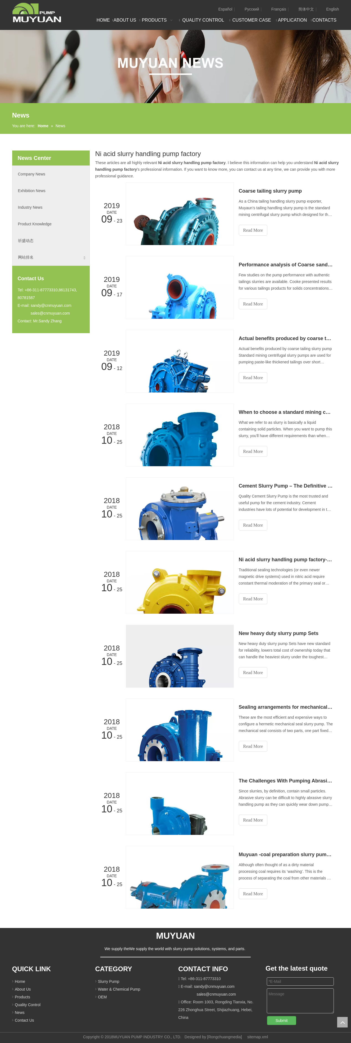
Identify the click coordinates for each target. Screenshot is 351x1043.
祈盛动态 (26, 240)
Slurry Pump (108, 981)
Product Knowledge (35, 224)
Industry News (30, 207)
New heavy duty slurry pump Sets (279, 633)
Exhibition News (32, 190)
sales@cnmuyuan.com (50, 313)
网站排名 (51, 257)
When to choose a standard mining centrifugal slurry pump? (286, 412)
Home (20, 981)
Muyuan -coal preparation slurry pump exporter (286, 854)
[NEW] (175, 66)
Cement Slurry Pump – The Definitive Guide (286, 486)
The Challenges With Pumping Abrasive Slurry (286, 781)
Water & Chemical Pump (119, 989)
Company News (31, 174)
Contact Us (24, 1020)
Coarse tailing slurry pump (270, 191)
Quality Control (28, 1005)
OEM (102, 997)
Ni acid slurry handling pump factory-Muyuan (286, 559)
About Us (23, 989)
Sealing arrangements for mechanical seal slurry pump (286, 707)
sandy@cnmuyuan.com (51, 305)
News (20, 1012)
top (342, 1022)
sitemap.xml (257, 1037)
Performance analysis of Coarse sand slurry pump (286, 264)
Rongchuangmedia (224, 1037)
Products (22, 997)
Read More (253, 230)
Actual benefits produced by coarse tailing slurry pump (286, 338)
